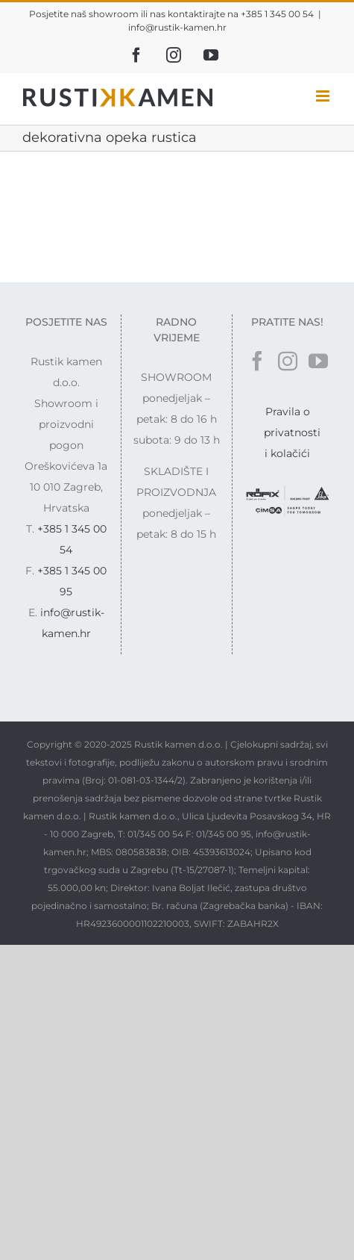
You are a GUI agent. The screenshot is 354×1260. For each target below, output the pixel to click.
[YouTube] (318, 360)
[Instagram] (287, 360)
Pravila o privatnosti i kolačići (292, 432)
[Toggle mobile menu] (324, 96)
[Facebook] (257, 360)
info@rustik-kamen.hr (177, 27)
